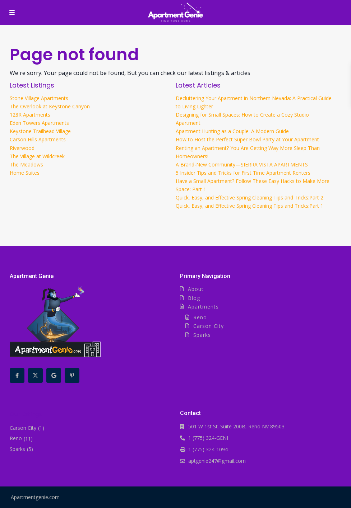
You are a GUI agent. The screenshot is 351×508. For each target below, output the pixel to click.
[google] (53, 375)
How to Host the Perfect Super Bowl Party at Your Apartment (247, 139)
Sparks (202, 334)
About (196, 289)
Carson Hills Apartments (38, 139)
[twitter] (35, 375)
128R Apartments (30, 114)
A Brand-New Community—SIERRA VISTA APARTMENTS (242, 164)
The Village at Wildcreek (37, 156)
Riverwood (22, 148)
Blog (194, 298)
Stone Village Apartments (39, 98)
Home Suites (25, 172)
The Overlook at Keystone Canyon (50, 106)
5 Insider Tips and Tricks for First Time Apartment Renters (243, 172)
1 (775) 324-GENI (208, 437)
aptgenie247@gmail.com (217, 460)
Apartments (203, 306)
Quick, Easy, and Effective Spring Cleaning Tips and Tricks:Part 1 (249, 205)
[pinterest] (72, 375)
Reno (200, 317)
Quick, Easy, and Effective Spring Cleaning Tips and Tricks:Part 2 (249, 197)
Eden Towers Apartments (39, 122)
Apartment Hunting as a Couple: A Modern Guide (232, 131)
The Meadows (26, 164)
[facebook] (17, 375)
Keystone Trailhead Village (40, 131)
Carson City (208, 326)
